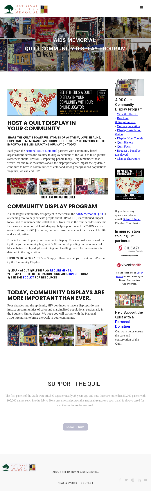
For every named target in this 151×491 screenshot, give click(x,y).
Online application (128, 126)
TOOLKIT (28, 277)
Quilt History (125, 142)
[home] (26, 9)
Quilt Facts (124, 146)
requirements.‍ (61, 270)
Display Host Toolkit (130, 138)
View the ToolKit (127, 114)
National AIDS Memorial (41, 150)
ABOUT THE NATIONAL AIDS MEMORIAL (75, 476)
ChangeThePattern (128, 158)
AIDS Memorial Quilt (89, 214)
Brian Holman (131, 219)
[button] (141, 7)
